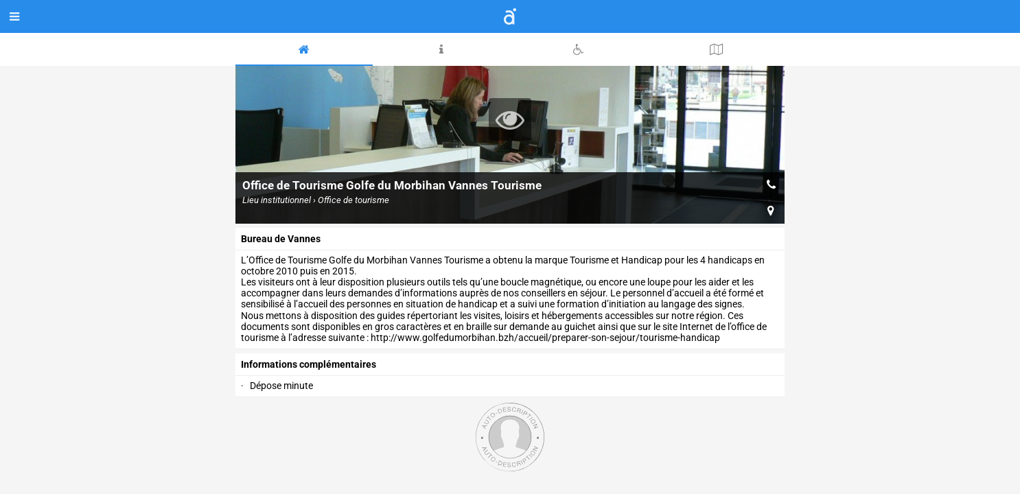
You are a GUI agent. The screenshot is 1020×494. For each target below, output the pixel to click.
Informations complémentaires (308, 364)
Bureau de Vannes (281, 238)
